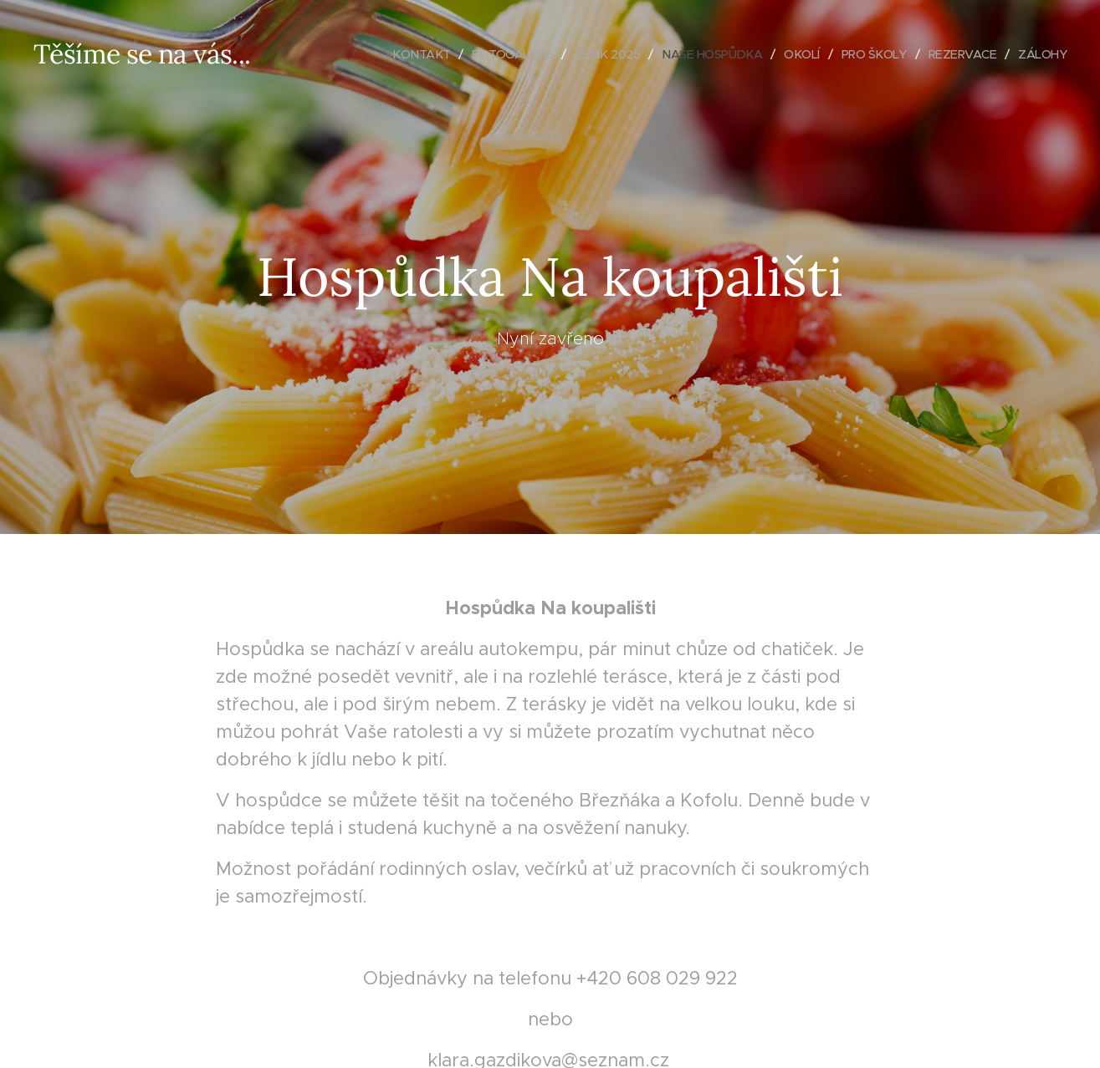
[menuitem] (396, 54)
